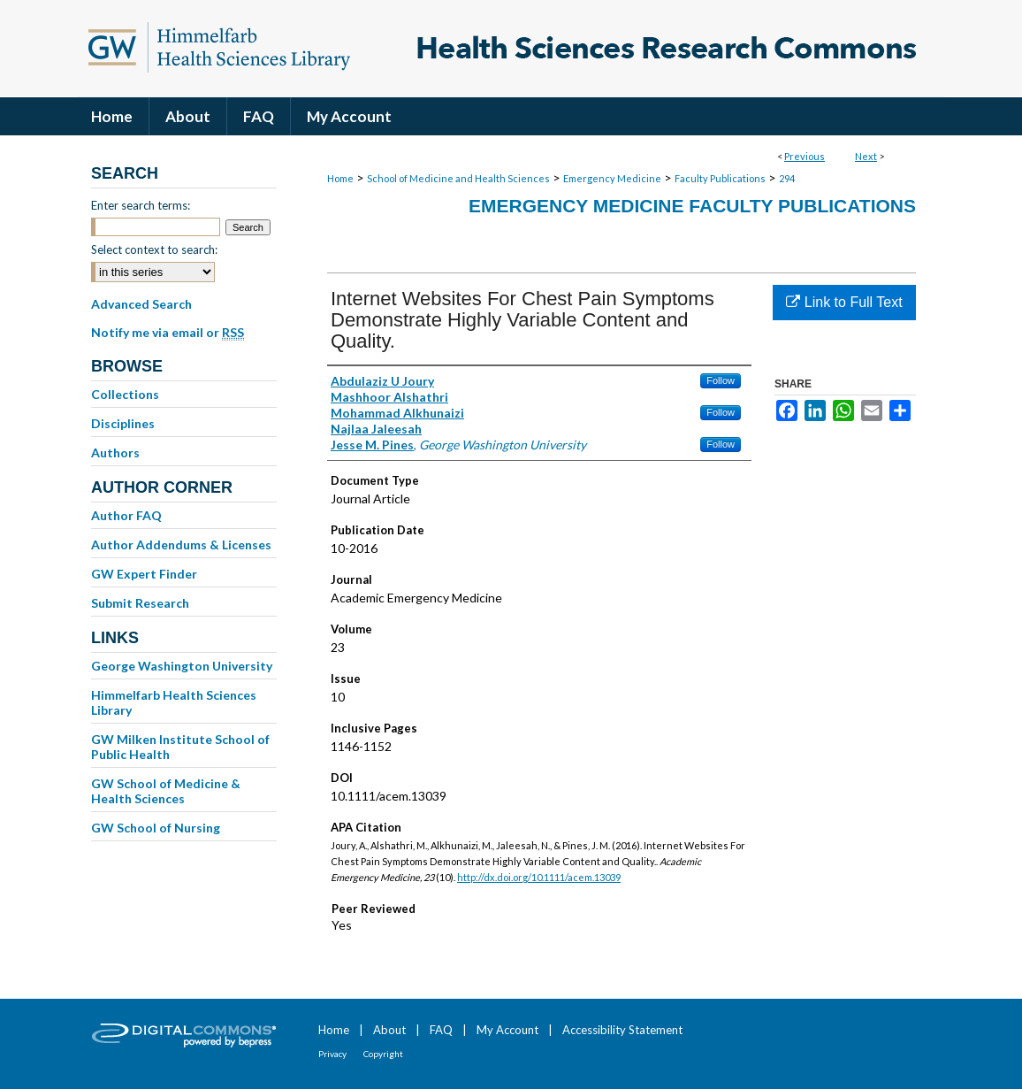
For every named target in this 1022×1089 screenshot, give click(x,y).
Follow (720, 380)
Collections (125, 394)
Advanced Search (141, 303)
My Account (507, 1030)
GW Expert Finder (144, 573)
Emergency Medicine (612, 178)
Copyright (383, 1053)
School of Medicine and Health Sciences (458, 178)
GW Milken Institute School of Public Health (180, 747)
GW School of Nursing (155, 827)
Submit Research (140, 602)
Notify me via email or (167, 333)
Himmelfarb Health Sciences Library (173, 702)
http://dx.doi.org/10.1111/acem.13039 (539, 877)
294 (787, 178)
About (389, 1030)
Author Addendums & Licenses (181, 544)
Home (340, 178)
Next (866, 156)
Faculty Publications (720, 178)
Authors (115, 452)
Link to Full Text (844, 302)
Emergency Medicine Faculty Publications (692, 206)
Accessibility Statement (622, 1030)
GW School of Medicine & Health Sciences (165, 791)
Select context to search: (154, 249)
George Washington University (181, 665)
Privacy (332, 1053)
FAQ (441, 1030)
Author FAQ (126, 515)
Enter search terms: (140, 205)
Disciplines (123, 423)
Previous (804, 156)
